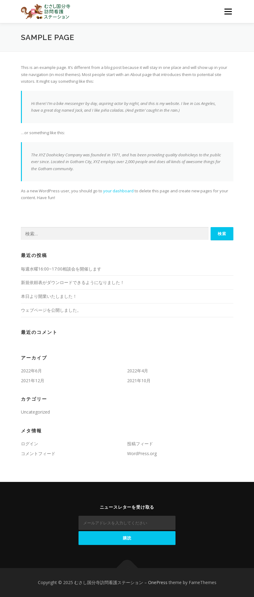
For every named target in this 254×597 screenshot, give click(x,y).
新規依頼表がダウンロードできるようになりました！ (72, 282)
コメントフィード (38, 453)
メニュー (228, 11)
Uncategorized (35, 412)
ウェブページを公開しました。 (51, 310)
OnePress (157, 582)
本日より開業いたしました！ (49, 296)
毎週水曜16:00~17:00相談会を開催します (61, 269)
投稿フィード (140, 444)
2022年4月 (137, 371)
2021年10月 (139, 380)
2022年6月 (31, 371)
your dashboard (118, 191)
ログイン (29, 444)
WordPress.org (142, 453)
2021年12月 (32, 380)
